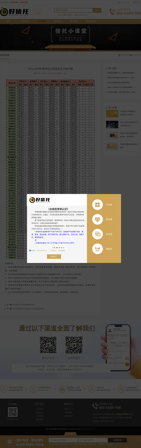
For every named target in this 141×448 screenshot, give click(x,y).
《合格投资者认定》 (41, 250)
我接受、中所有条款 (47, 250)
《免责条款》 (53, 250)
